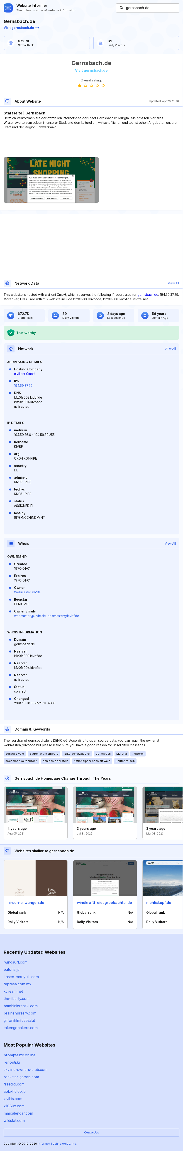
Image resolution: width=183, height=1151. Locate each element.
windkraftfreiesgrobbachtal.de (104, 902)
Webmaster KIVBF (27, 592)
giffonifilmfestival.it (19, 1020)
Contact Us (91, 1132)
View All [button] (173, 283)
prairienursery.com (20, 1013)
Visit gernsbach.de (21, 28)
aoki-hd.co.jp (15, 1091)
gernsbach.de (147, 294)
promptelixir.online (19, 1055)
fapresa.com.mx (17, 984)
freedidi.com (14, 1084)
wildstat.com (14, 1120)
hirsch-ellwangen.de (25, 902)
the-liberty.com (16, 998)
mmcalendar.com (18, 1113)
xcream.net (13, 991)
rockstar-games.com (21, 1077)
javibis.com (13, 1098)
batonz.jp (12, 969)
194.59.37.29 (23, 385)
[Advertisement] (91, 143)
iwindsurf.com (15, 962)
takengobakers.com (21, 1027)
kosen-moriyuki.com (21, 976)
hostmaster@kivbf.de (63, 616)
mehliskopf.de (158, 902)
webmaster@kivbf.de (30, 616)
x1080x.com (14, 1106)
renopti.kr (12, 1062)
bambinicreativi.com (21, 1006)
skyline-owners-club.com (25, 1069)
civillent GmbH (24, 374)
